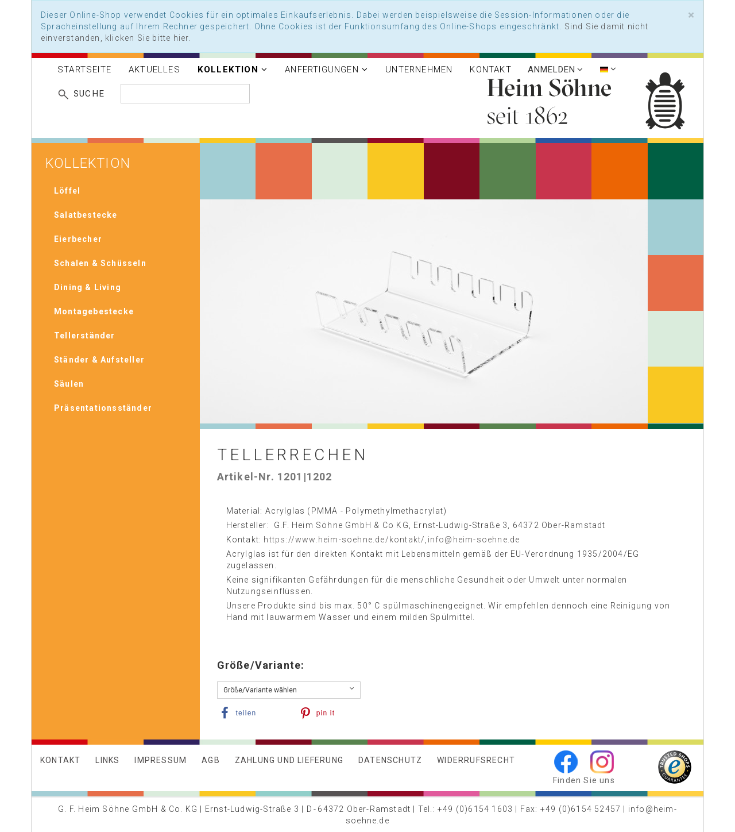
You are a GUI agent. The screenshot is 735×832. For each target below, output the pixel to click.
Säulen (69, 383)
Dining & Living (87, 287)
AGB (211, 760)
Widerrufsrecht (476, 760)
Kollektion (233, 69)
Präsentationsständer (103, 408)
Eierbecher (78, 239)
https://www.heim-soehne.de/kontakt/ (344, 539)
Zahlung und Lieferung (289, 760)
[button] (250, 713)
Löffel (67, 190)
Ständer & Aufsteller (99, 359)
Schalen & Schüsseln (100, 263)
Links (107, 760)
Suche (89, 93)
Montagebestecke (94, 311)
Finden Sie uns (584, 780)
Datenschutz (390, 760)
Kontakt (490, 69)
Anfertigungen (326, 69)
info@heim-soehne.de (474, 539)
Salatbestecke (86, 214)
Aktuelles (154, 69)
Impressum (160, 760)
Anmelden (555, 69)
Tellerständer (84, 335)
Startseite (84, 69)
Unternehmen (418, 69)
